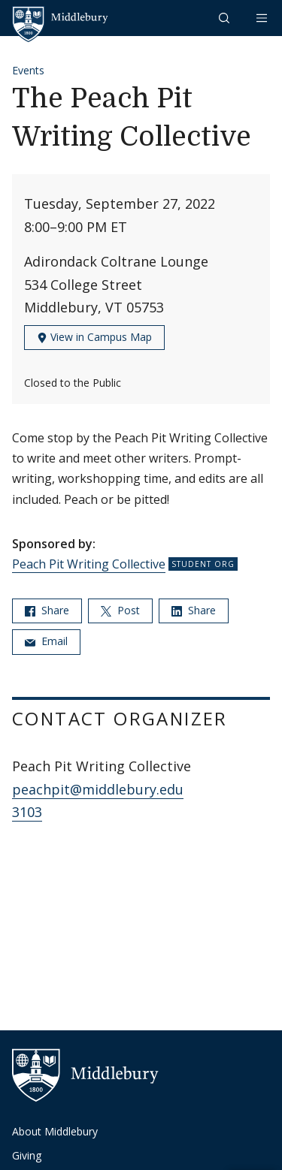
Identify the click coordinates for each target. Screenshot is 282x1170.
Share (47, 610)
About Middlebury (55, 1131)
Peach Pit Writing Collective (88, 564)
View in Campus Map (94, 337)
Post (120, 610)
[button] (225, 17)
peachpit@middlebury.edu (97, 789)
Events (28, 70)
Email (46, 641)
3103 (27, 812)
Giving (26, 1155)
